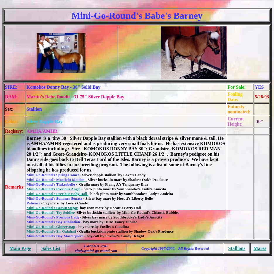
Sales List (50, 248)
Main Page (20, 248)
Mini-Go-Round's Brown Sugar (52, 208)
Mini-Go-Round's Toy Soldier (51, 212)
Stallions (237, 248)
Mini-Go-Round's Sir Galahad (51, 231)
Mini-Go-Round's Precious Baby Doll (57, 193)
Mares (260, 248)
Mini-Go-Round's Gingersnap (51, 226)
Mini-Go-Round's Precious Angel (54, 189)
